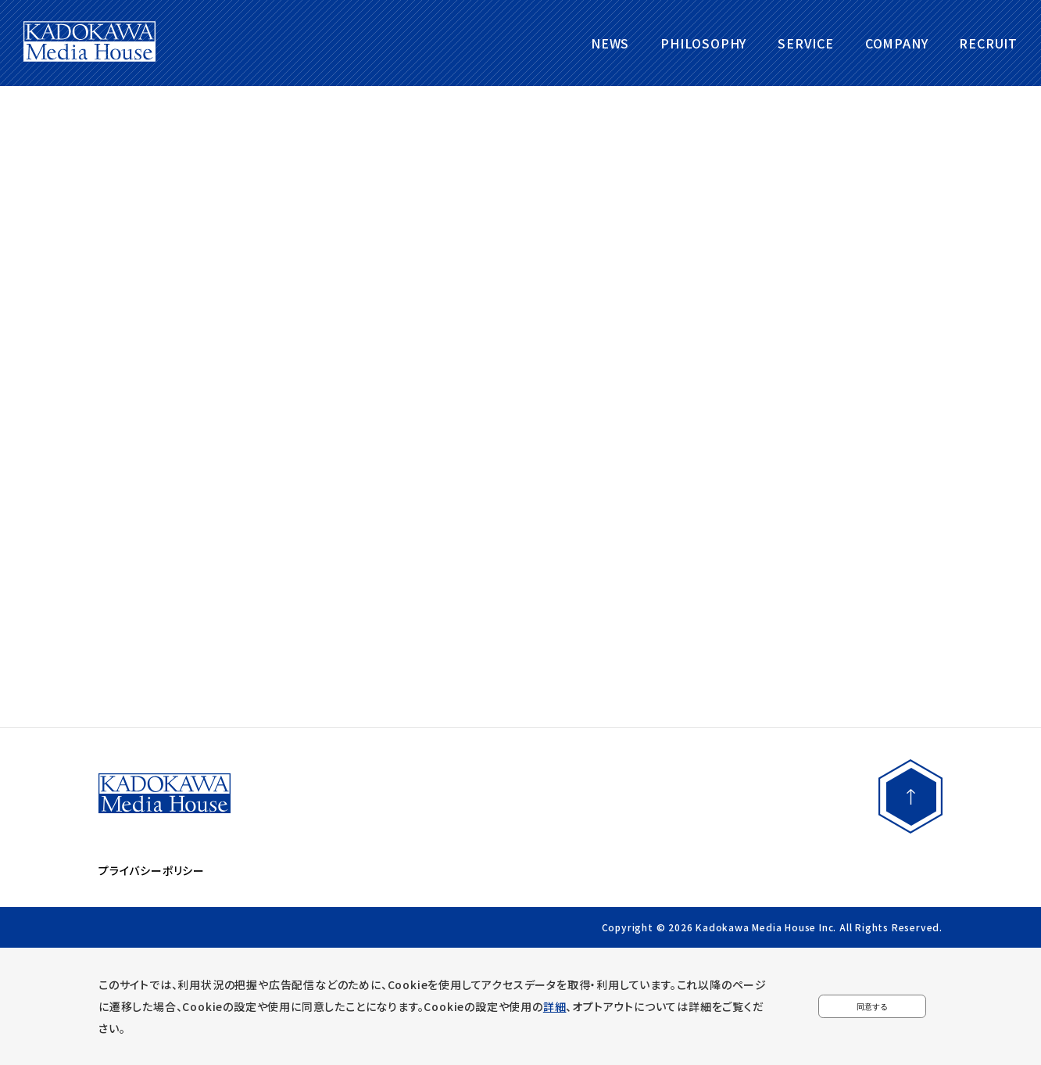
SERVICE (806, 43)
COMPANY (896, 43)
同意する (872, 1006)
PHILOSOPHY (703, 43)
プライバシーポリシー (151, 870)
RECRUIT (988, 43)
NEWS (610, 43)
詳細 (555, 1006)
